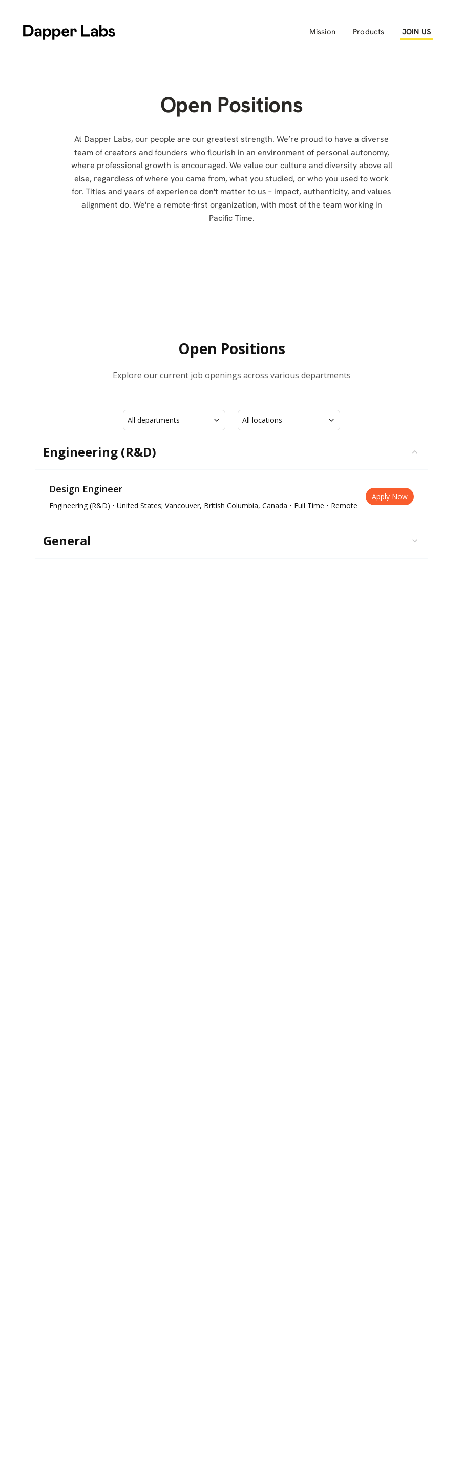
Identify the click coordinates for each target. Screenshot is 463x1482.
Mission (322, 32)
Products (369, 32)
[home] (69, 31)
